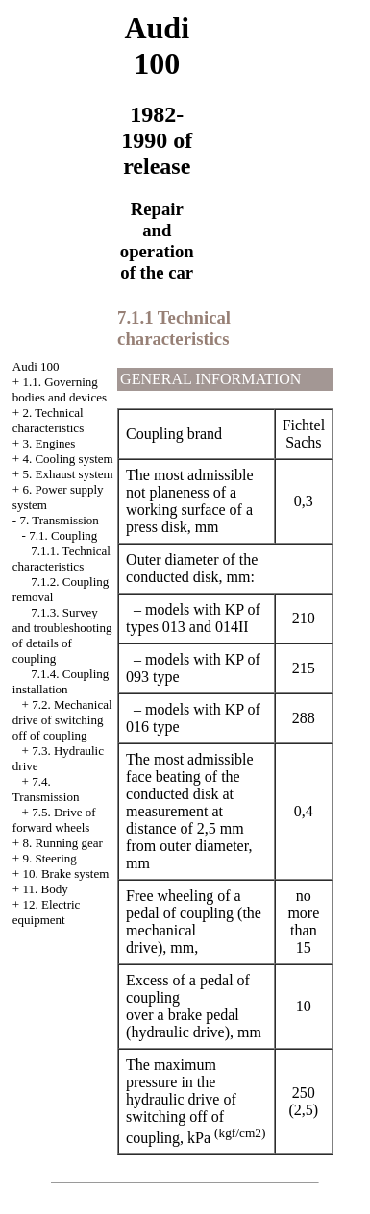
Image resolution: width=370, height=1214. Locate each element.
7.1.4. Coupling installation (60, 681)
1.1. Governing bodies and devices (59, 389)
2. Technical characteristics (48, 420)
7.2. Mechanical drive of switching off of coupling (62, 719)
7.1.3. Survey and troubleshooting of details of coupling (62, 635)
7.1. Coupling (63, 535)
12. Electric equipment (46, 912)
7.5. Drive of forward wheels (54, 820)
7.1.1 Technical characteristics (174, 328)
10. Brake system (65, 873)
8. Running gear (62, 843)
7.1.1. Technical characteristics (61, 558)
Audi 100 (36, 366)
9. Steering (49, 858)
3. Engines (48, 443)
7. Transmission (58, 520)
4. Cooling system (67, 458)
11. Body (44, 889)
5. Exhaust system (67, 474)
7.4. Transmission (46, 789)
